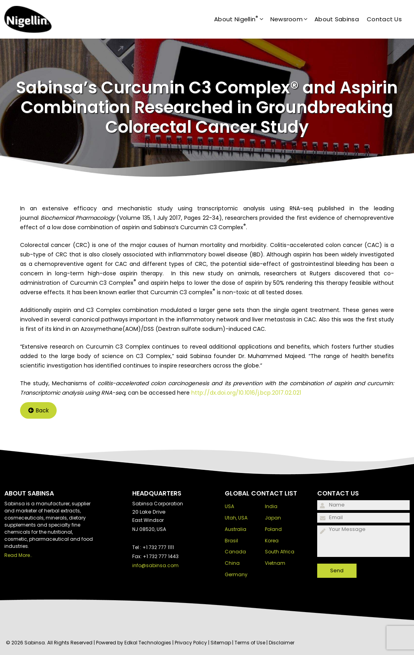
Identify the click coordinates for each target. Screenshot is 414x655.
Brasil (231, 540)
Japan (273, 517)
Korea (272, 540)
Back (38, 410)
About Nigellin (242, 19)
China (232, 563)
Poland (273, 529)
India (271, 506)
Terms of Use (250, 642)
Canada (235, 551)
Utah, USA (236, 517)
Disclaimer (281, 642)
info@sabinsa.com (155, 565)
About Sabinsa (336, 19)
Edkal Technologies (147, 642)
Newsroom (292, 19)
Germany (236, 574)
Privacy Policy (191, 642)
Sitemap (221, 642)
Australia (235, 529)
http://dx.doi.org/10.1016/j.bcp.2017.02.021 (246, 393)
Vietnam (275, 563)
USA (229, 506)
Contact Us (384, 19)
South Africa (279, 551)
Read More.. (18, 555)
